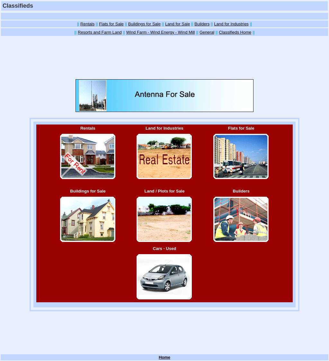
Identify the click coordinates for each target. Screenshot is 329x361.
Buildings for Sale (144, 23)
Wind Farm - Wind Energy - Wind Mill (160, 32)
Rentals (87, 23)
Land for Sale (177, 23)
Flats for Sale (111, 23)
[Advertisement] (164, 16)
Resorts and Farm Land (100, 32)
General (207, 32)
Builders (201, 23)
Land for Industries (231, 23)
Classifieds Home (235, 32)
